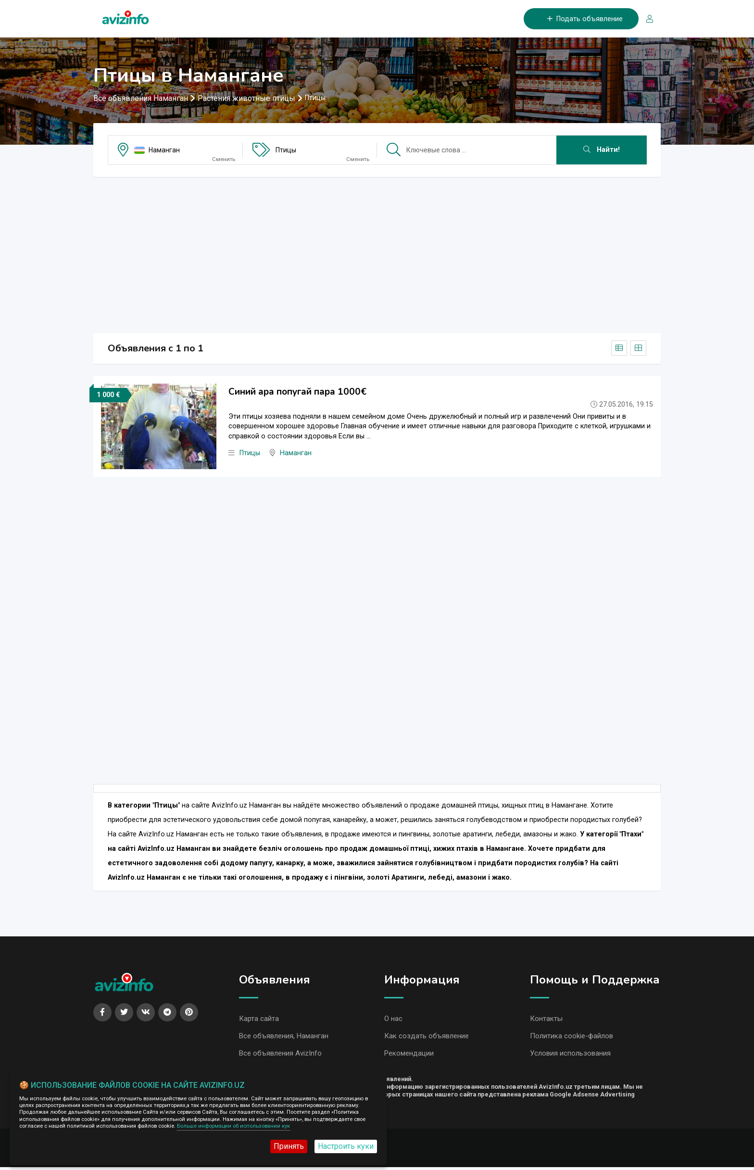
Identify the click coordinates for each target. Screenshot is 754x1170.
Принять (289, 1146)
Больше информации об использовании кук (233, 1126)
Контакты (546, 1020)
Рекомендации (409, 1055)
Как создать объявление (426, 1037)
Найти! (601, 151)
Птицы (286, 151)
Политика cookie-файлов (571, 1037)
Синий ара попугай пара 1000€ (297, 392)
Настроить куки (346, 1146)
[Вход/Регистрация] (646, 19)
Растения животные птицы (246, 99)
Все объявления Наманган (140, 99)
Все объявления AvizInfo (280, 1055)
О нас (393, 1020)
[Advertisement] (377, 253)
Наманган (164, 151)
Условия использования (570, 1055)
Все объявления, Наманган (283, 1037)
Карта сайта (259, 1020)
